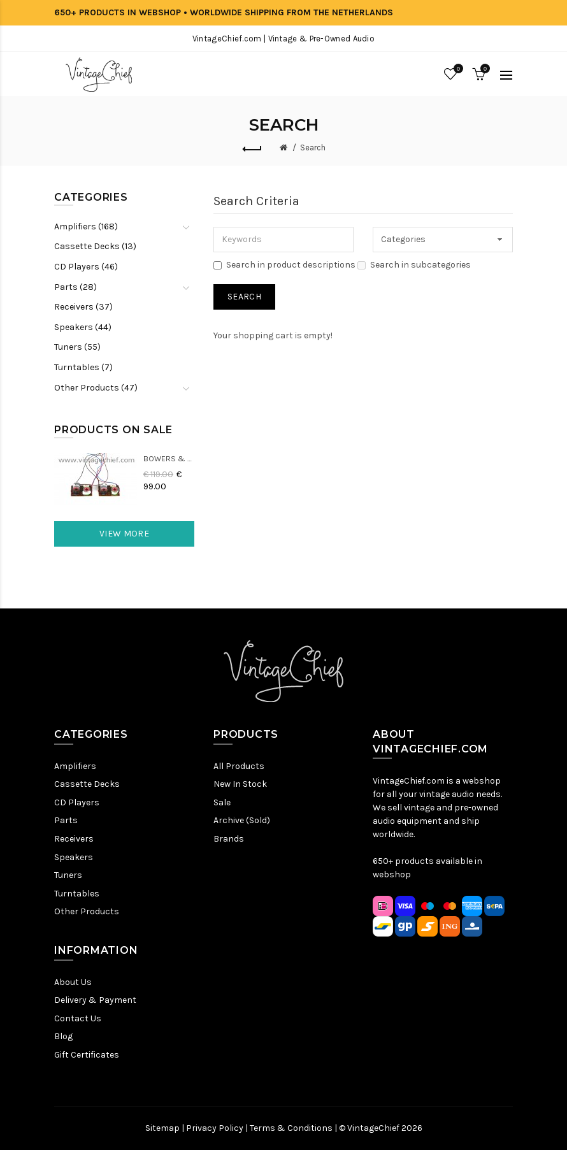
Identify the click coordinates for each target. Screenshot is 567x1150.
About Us (73, 982)
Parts (66, 820)
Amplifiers (75, 766)
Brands (228, 838)
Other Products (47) (96, 387)
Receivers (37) (83, 306)
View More (124, 533)
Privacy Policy (214, 1128)
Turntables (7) (83, 367)
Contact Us (77, 1018)
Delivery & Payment (95, 1000)
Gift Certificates (86, 1054)
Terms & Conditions (291, 1128)
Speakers (73, 857)
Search (313, 147)
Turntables (76, 893)
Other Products (86, 911)
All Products (238, 766)
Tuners (68, 875)
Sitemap (162, 1128)
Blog (63, 1036)
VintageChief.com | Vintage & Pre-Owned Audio (283, 38)
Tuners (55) (77, 346)
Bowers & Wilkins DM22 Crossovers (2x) (168, 458)
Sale (222, 802)
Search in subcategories (414, 264)
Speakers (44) (82, 327)
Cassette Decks (87, 784)
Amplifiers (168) (86, 226)
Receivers (74, 838)
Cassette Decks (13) (95, 246)
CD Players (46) (86, 266)
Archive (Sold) (241, 820)
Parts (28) (75, 287)
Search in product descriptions (284, 264)
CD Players (76, 802)
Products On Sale (113, 430)
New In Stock (240, 784)
